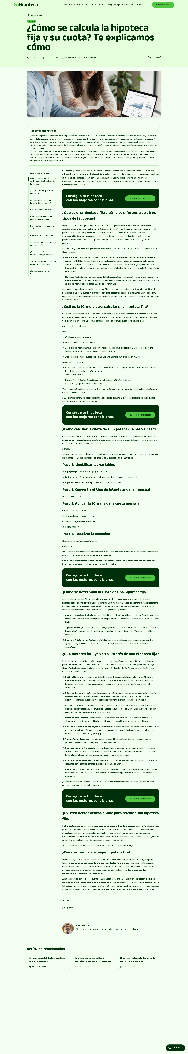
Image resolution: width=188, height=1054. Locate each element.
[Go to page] (26, 5)
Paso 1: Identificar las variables (42, 210)
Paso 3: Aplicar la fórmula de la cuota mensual (42, 228)
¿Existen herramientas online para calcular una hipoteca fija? (43, 263)
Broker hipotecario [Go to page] (73, 4)
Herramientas (139, 4)
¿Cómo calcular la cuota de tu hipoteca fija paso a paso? (41, 202)
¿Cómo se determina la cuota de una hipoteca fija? (43, 244)
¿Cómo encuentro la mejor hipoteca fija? (40, 273)
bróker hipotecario (135, 860)
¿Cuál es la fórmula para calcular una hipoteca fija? (42, 192)
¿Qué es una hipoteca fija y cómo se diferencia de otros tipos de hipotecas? (43, 181)
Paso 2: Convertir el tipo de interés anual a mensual (41, 218)
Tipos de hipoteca (95, 4)
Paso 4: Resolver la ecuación (41, 236)
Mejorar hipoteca (118, 4)
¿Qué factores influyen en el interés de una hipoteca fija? (41, 254)
